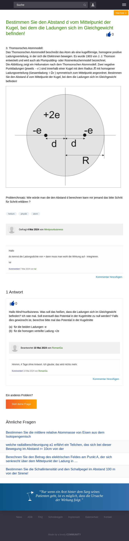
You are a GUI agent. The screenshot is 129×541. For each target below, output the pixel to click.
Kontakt (108, 517)
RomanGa (57, 348)
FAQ (40, 517)
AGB (30, 517)
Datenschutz (91, 517)
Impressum (74, 517)
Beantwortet (27, 348)
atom (35, 214)
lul (35, 269)
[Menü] (124, 4)
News (19, 517)
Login (93, 5)
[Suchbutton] (85, 5)
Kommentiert (14, 269)
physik (24, 214)
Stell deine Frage (21, 404)
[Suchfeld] (51, 5)
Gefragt (23, 229)
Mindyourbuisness (53, 229)
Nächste (121, 13)
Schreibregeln (55, 517)
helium (11, 214)
